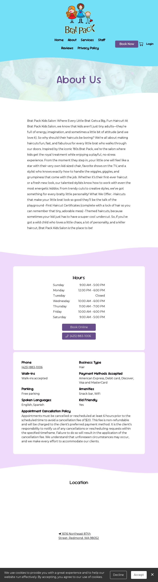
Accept (139, 575)
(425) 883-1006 (32, 367)
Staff (101, 40)
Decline (118, 575)
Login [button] (149, 44)
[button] (141, 44)
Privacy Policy (88, 48)
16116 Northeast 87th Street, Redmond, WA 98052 (79, 536)
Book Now (126, 44)
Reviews (67, 48)
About (72, 40)
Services (87, 40)
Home (58, 40)
